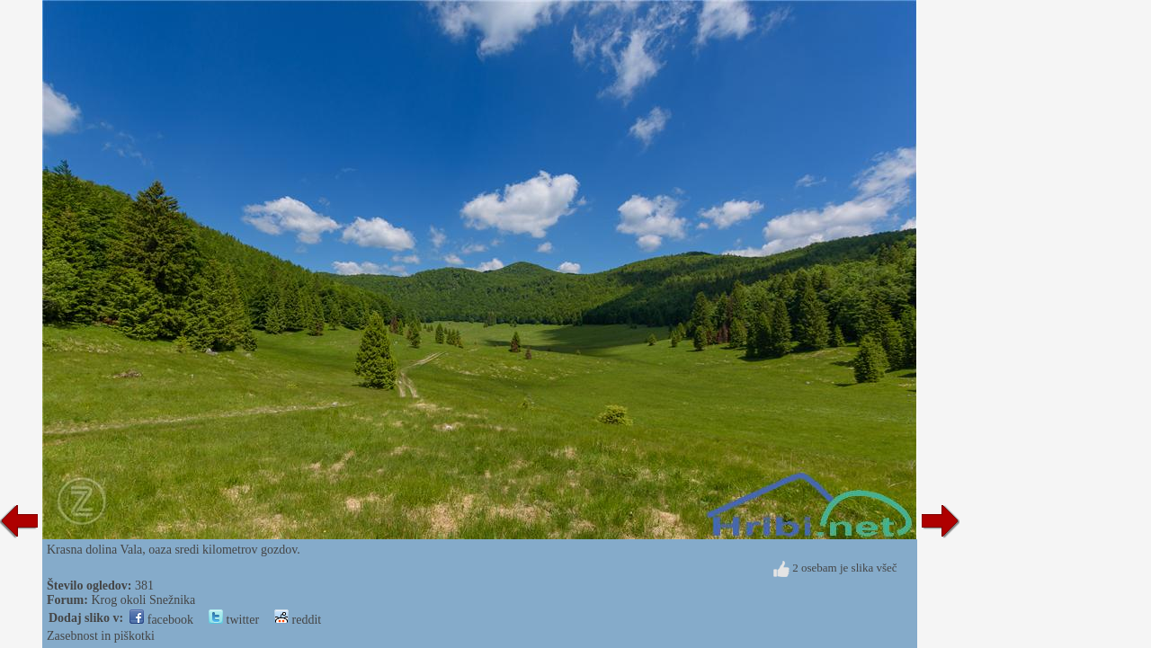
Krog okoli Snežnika (143, 600)
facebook (161, 619)
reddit (297, 619)
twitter (234, 619)
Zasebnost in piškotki (101, 636)
